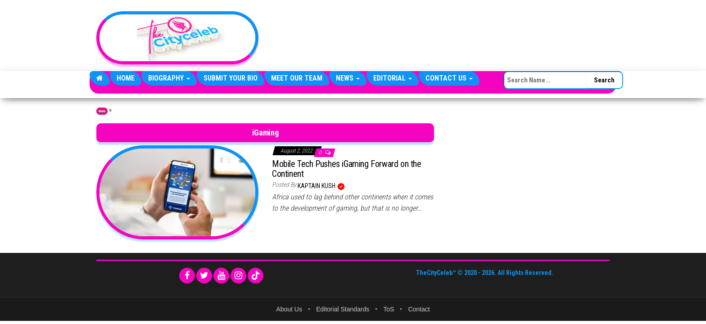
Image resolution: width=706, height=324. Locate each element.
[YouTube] (221, 276)
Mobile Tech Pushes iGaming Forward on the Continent (346, 168)
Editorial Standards (342, 309)
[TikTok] (255, 276)
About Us (289, 309)
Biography (169, 78)
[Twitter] (204, 276)
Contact (419, 309)
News (348, 78)
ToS (388, 309)
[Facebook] (187, 276)
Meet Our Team (296, 78)
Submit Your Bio (231, 78)
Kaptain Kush (317, 185)
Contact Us (449, 78)
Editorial (392, 78)
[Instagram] (238, 276)
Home (126, 78)
